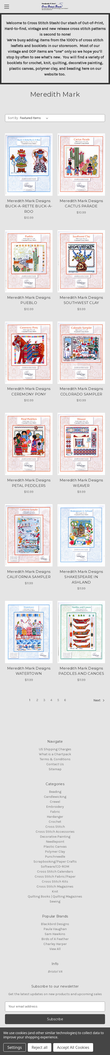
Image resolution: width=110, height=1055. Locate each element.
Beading (55, 792)
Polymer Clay (55, 852)
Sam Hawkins (55, 934)
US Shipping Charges (55, 749)
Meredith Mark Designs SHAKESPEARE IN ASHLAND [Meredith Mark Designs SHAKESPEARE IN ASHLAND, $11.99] (81, 577)
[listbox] (35, 118)
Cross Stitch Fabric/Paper (55, 876)
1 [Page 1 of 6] (29, 700)
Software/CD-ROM (55, 867)
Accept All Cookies (73, 1047)
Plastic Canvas (55, 847)
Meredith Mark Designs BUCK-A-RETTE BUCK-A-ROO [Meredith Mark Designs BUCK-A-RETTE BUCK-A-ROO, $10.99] (28, 206)
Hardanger (55, 817)
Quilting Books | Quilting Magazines (55, 896)
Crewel (55, 802)
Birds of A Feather (55, 939)
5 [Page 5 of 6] (58, 700)
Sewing (55, 901)
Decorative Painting (55, 837)
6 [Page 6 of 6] (65, 700)
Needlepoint (55, 842)
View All (55, 949)
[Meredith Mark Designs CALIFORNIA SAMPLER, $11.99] (29, 535)
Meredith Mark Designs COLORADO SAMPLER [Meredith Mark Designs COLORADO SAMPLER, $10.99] (81, 391)
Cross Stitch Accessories (55, 832)
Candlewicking (55, 797)
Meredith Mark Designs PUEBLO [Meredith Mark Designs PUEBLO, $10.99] (28, 300)
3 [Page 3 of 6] (44, 700)
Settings (14, 1047)
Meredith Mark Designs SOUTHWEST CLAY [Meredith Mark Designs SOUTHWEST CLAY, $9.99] (81, 300)
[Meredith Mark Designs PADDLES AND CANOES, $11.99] (81, 632)
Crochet (55, 822)
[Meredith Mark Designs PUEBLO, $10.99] (29, 261)
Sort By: (13, 118)
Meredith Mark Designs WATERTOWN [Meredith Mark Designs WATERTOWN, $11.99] (28, 671)
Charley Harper (55, 944)
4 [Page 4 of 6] (51, 700)
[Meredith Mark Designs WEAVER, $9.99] (81, 443)
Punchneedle (55, 857)
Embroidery (55, 807)
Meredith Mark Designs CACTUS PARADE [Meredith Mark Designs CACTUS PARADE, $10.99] (81, 204)
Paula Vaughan (55, 929)
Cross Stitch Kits (55, 881)
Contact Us (55, 764)
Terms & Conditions (55, 759)
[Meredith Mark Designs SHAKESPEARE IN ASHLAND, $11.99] (81, 535)
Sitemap (55, 769)
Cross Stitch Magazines (55, 886)
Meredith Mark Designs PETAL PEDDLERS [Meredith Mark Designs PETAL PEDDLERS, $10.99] (28, 483)
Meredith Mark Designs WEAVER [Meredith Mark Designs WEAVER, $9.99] (81, 483)
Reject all (40, 1047)
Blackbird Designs (55, 924)
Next (99, 700)
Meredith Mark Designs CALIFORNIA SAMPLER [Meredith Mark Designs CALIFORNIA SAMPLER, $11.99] (29, 574)
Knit (55, 891)
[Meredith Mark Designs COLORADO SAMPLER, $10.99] (81, 352)
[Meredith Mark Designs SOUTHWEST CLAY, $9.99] (81, 261)
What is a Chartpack (55, 754)
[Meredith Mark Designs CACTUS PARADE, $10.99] (81, 164)
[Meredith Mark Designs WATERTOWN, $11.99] (29, 632)
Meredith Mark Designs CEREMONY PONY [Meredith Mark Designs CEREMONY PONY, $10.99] (28, 391)
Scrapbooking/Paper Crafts (55, 862)
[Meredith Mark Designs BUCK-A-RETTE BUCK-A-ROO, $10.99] (29, 164)
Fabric (55, 812)
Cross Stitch (55, 827)
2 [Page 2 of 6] (37, 700)
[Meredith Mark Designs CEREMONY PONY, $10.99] (29, 352)
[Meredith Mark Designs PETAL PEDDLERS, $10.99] (29, 443)
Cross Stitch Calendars (55, 872)
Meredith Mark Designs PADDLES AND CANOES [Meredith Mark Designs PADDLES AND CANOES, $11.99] (81, 671)
